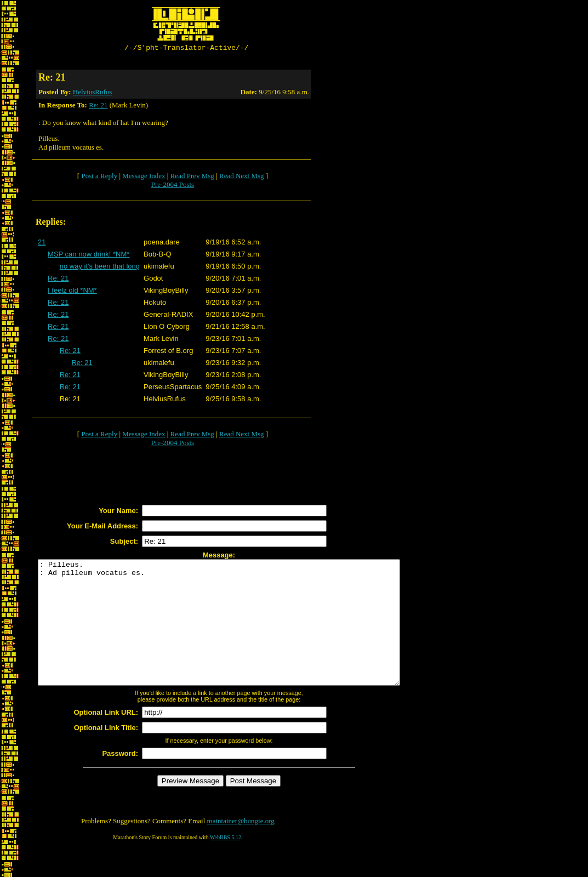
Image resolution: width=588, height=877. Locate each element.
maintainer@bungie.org (241, 847)
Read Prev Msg (192, 177)
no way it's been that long (100, 268)
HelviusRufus (92, 93)
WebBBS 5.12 (225, 864)
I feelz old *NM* (72, 292)
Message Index (143, 177)
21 (41, 244)
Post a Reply (99, 177)
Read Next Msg (241, 177)
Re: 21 (98, 106)
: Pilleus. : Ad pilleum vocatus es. (241, 636)
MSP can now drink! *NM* (88, 256)
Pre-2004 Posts (172, 186)
